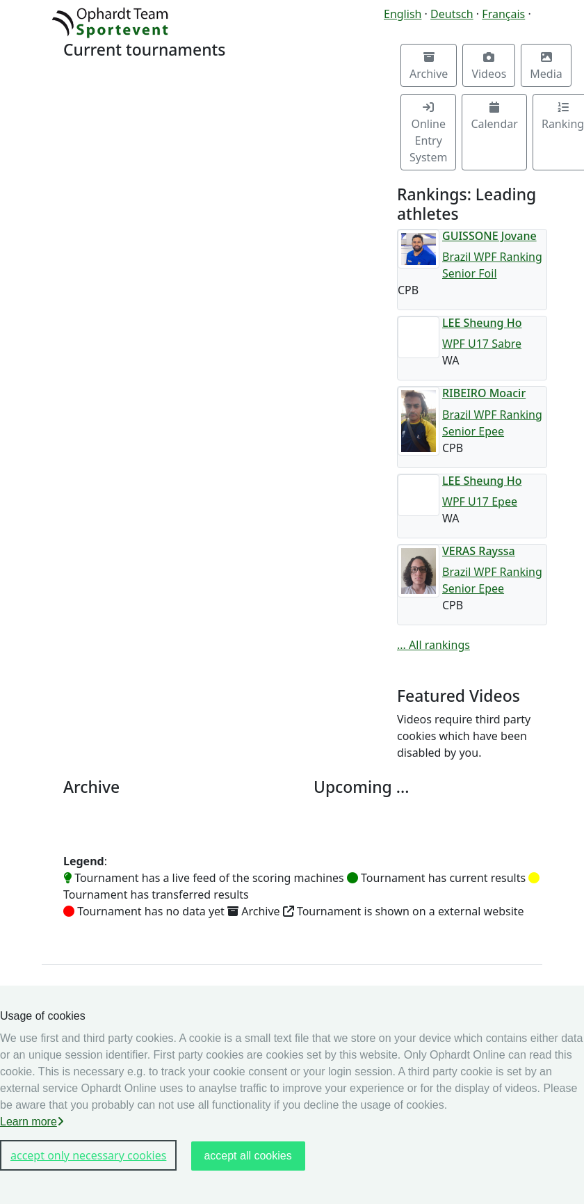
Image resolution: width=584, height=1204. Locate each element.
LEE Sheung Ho (481, 322)
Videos (488, 66)
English (402, 14)
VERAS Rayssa (478, 551)
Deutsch (451, 14)
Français (503, 14)
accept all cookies (247, 1156)
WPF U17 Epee (479, 501)
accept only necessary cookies (88, 1155)
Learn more (32, 1121)
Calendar (494, 116)
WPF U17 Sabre (481, 343)
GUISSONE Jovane (489, 235)
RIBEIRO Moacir (484, 393)
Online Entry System (428, 133)
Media (546, 66)
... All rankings (433, 644)
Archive (428, 66)
